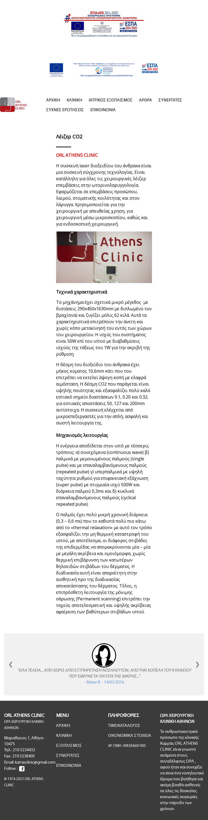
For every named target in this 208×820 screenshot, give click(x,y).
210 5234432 (24, 750)
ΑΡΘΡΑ (145, 100)
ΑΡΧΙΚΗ (53, 100)
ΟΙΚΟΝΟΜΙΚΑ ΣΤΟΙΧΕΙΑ (129, 736)
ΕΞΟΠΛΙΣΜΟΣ (69, 746)
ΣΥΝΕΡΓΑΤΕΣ (170, 100)
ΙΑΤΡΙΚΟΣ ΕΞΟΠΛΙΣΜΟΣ (111, 100)
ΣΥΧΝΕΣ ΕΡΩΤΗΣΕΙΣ (65, 110)
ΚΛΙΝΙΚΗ (74, 100)
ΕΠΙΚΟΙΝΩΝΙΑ (103, 110)
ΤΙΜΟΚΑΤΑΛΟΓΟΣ (124, 726)
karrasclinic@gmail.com (35, 762)
